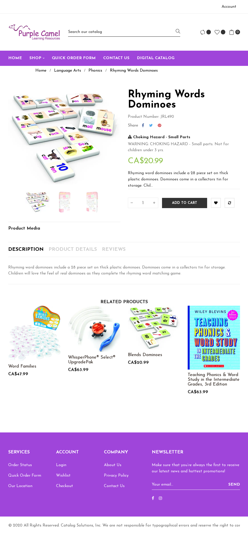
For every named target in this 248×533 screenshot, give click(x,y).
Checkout (64, 486)
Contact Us (114, 486)
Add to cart (184, 203)
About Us (112, 465)
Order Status (20, 465)
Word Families (22, 366)
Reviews (114, 249)
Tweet (151, 125)
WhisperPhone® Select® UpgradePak (91, 360)
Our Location (20, 486)
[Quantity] (143, 203)
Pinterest (159, 125)
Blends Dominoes (145, 355)
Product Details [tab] (73, 249)
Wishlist (63, 476)
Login (61, 465)
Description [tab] (26, 249)
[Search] (124, 32)
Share (143, 125)
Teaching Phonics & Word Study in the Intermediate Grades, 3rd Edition (214, 380)
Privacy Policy (116, 476)
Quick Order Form (24, 476)
